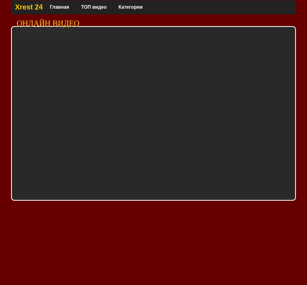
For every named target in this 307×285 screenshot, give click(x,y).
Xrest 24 (29, 7)
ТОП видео (94, 7)
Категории (131, 7)
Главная (59, 7)
